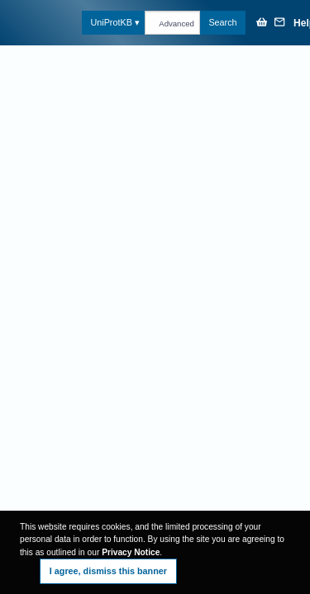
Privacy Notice (131, 552)
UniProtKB (110, 22)
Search (222, 22)
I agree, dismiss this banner (108, 571)
